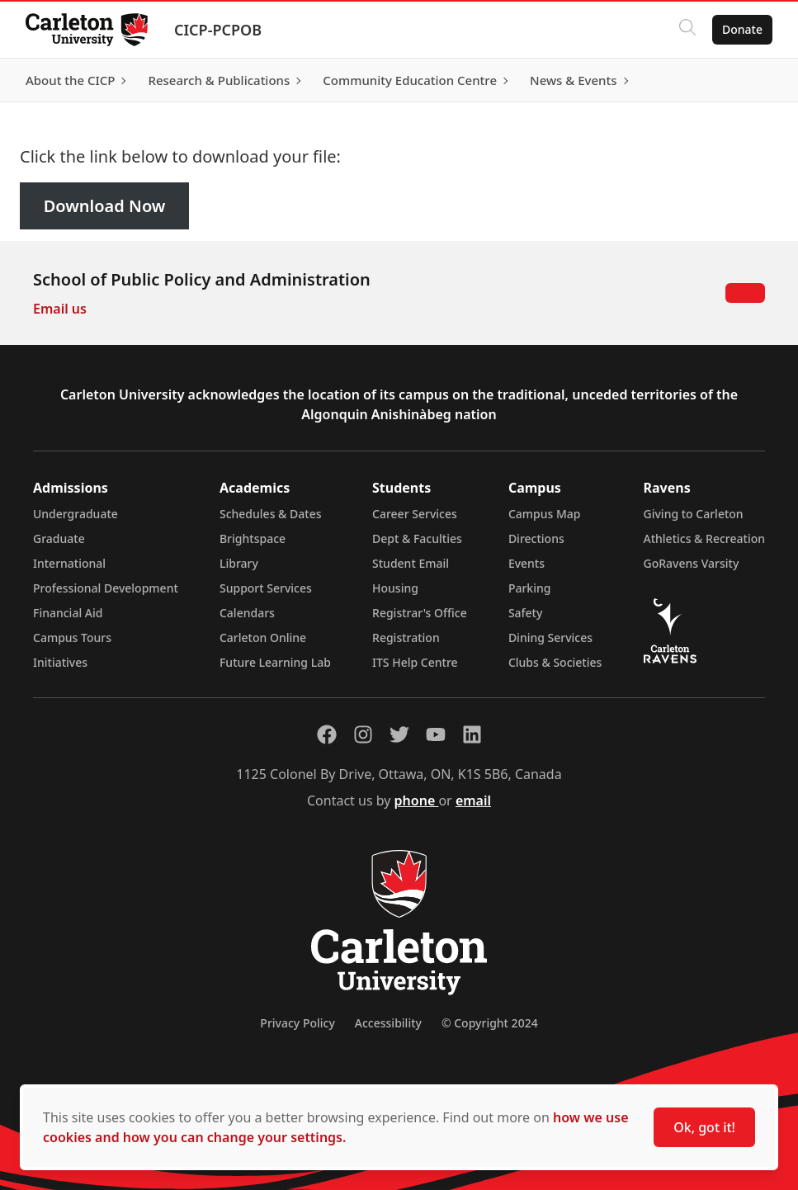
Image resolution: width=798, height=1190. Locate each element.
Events (526, 563)
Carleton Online (263, 637)
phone (416, 800)
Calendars (247, 613)
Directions (536, 538)
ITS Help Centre (415, 662)
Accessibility (388, 1023)
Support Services (266, 588)
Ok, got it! (704, 1127)
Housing (395, 588)
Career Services (414, 514)
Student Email (410, 563)
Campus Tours (72, 637)
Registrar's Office (419, 613)
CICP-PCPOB (218, 30)
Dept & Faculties (417, 538)
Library (239, 563)
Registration (406, 637)
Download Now (105, 206)
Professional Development (105, 588)
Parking (529, 588)
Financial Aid (67, 613)
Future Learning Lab (275, 662)
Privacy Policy (297, 1023)
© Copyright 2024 (489, 1023)
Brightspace (253, 538)
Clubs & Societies (555, 662)
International (69, 563)
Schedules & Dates (271, 514)
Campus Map (544, 514)
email (473, 800)
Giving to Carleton (694, 514)
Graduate (59, 538)
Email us (60, 309)
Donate (741, 29)
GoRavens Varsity (691, 563)
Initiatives (60, 662)
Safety (525, 613)
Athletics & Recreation (704, 538)
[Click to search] (686, 30)
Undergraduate (75, 514)
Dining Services (550, 637)
